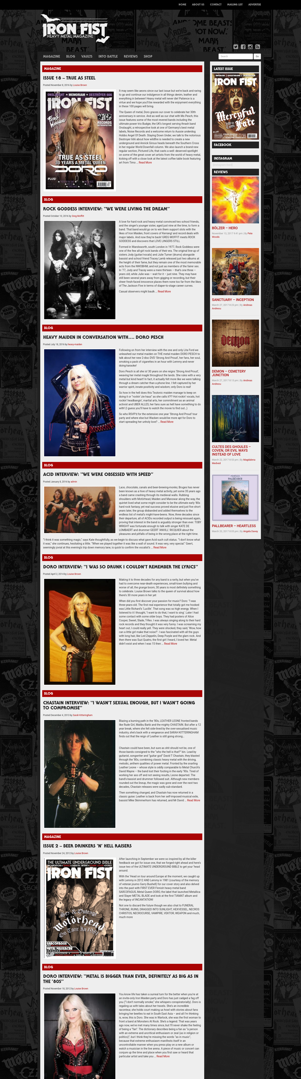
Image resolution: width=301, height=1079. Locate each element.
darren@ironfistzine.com (226, 878)
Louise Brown (80, 85)
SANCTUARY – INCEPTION (233, 300)
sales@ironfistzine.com (225, 865)
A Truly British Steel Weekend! (116, 912)
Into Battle (108, 57)
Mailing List (235, 4)
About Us (198, 4)
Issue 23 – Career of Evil (55, 866)
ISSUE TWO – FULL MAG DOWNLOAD (63, 876)
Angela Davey (250, 531)
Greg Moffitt (78, 180)
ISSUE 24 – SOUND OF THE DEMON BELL (66, 861)
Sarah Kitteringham (83, 556)
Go (257, 56)
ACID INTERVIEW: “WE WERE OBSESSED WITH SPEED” (98, 365)
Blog (70, 57)
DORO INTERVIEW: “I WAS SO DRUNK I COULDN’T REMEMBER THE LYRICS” (120, 446)
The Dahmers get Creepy (112, 916)
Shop (148, 57)
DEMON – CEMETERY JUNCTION (229, 373)
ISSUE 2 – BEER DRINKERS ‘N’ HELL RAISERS (87, 650)
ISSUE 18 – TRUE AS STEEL (69, 78)
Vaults (86, 57)
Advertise (254, 4)
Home (182, 4)
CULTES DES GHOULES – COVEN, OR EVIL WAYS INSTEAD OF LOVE (231, 450)
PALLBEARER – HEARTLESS (234, 526)
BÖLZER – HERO (225, 228)
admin (74, 372)
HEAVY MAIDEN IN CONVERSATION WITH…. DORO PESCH (103, 267)
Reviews (131, 57)
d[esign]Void (218, 888)
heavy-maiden (75, 273)
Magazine (51, 57)
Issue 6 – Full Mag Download (58, 871)
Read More (100, 147)
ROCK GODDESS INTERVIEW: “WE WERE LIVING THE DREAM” (106, 173)
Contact (215, 4)
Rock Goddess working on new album (120, 955)
